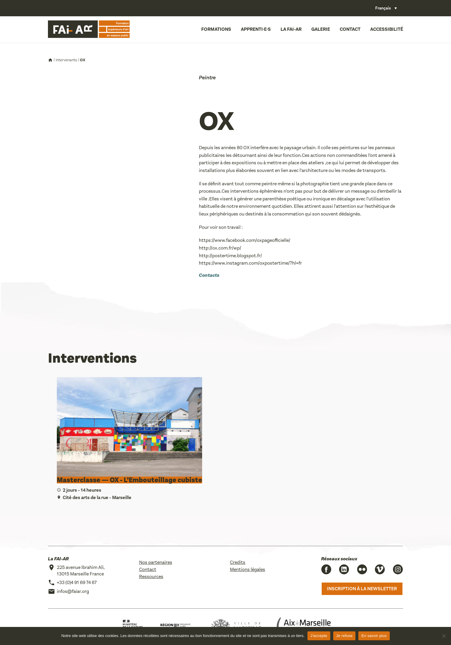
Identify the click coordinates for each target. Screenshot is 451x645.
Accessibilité (386, 29)
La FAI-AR (291, 29)
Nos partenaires (155, 562)
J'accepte (318, 635)
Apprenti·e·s (256, 29)
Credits (237, 562)
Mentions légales (247, 569)
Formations (216, 29)
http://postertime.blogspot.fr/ (230, 255)
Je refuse (344, 635)
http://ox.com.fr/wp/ (220, 248)
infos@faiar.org (73, 591)
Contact (350, 29)
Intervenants (66, 59)
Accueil (50, 60)
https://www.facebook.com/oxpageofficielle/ (244, 240)
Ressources (151, 576)
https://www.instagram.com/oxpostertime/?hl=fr (250, 263)
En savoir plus (373, 635)
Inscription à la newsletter (362, 589)
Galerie (320, 29)
